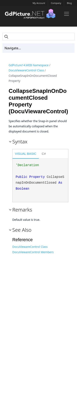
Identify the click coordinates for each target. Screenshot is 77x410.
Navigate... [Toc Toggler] (13, 48)
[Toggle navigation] (66, 14)
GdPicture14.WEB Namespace (28, 65)
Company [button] (56, 3)
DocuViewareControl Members (33, 252)
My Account (39, 3)
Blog (69, 3)
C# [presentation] (44, 153)
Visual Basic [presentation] (26, 153)
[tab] (26, 154)
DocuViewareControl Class (26, 70)
